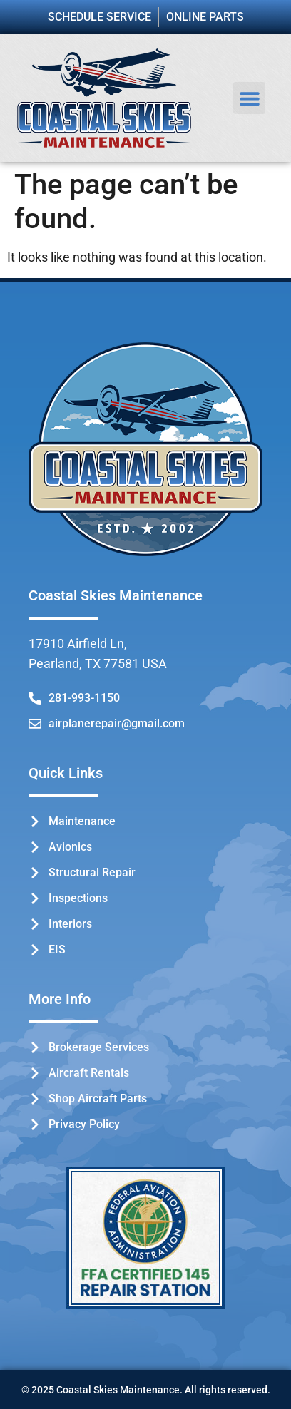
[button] (249, 98)
